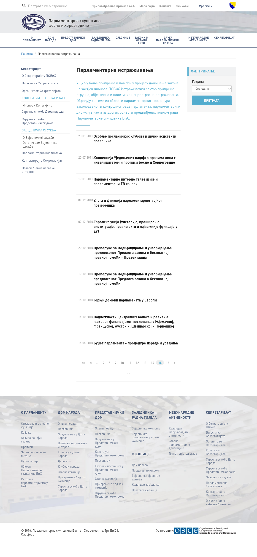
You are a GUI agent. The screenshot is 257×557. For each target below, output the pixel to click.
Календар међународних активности (178, 448)
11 (129, 379)
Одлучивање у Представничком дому (106, 458)
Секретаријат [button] (225, 37)
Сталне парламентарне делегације (179, 460)
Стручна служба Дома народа (43, 111)
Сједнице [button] (121, 37)
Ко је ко (26, 448)
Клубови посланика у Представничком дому (109, 485)
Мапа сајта (147, 6)
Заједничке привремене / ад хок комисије (145, 453)
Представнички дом (145, 486)
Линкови (182, 6)
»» (128, 389)
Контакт (165, 6)
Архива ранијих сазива (31, 456)
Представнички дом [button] (72, 39)
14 (152, 379)
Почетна (27, 54)
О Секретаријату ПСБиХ (39, 75)
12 (137, 379)
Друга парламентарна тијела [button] (167, 40)
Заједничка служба (219, 494)
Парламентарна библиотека (42, 153)
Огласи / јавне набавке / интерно (39, 169)
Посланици (102, 477)
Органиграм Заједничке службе (40, 144)
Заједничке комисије (146, 445)
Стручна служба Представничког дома (37, 121)
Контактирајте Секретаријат (42, 160)
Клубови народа (69, 483)
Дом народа (140, 481)
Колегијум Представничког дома (109, 470)
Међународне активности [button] (199, 39)
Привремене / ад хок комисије (72, 495)
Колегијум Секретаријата (216, 468)
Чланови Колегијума (37, 105)
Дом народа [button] (50, 39)
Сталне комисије (69, 488)
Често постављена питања (33, 470)
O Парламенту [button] (32, 39)
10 (122, 379)
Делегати (64, 477)
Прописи (27, 463)
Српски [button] (206, 6)
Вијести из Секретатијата (40, 83)
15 (160, 379)
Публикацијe (29, 477)
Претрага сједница (144, 506)
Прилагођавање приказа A (113, 6)
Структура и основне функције (35, 441)
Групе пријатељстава (183, 470)
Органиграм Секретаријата (41, 90)
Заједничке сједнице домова (146, 494)
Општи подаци (68, 440)
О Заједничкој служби (38, 137)
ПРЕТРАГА (211, 100)
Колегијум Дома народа (69, 470)
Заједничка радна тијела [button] (99, 39)
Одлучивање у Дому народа (71, 452)
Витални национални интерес (72, 461)
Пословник (65, 445)
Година (198, 81)
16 (167, 379)
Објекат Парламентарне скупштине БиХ (32, 486)
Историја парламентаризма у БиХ (34, 498)
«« (83, 379)
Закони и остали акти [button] (140, 39)
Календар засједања (146, 501)
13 (144, 379)
